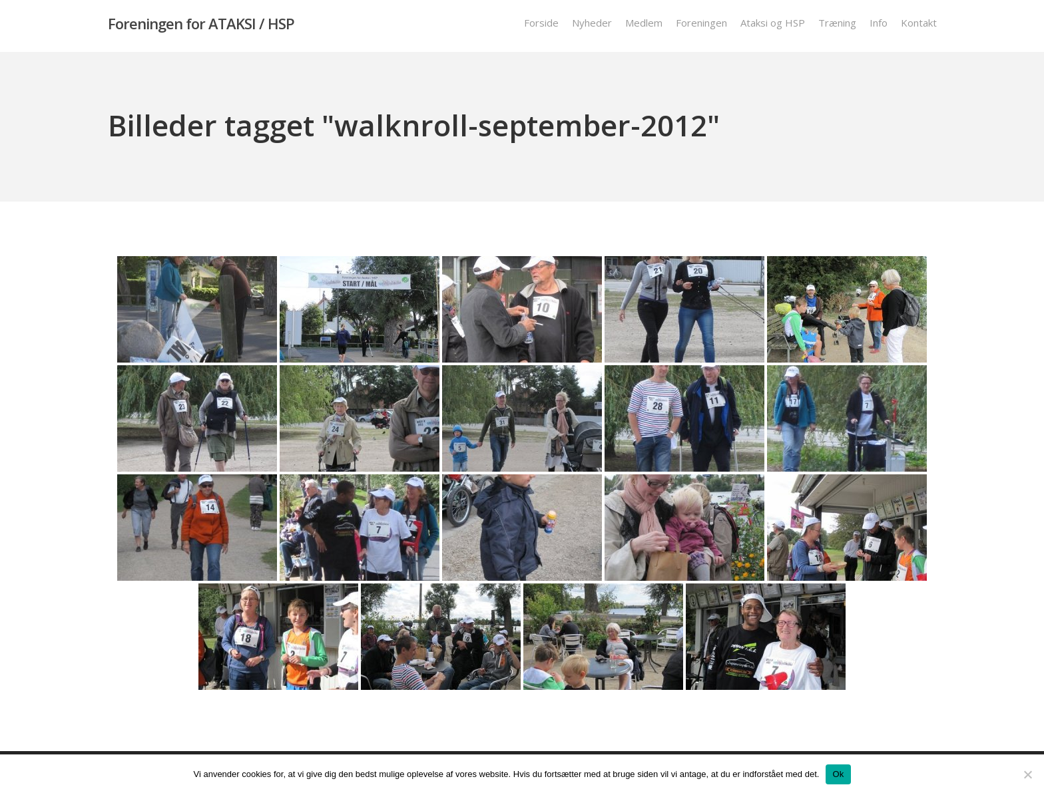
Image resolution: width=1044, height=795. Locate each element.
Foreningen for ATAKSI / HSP (201, 26)
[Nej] (1027, 774)
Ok (838, 774)
